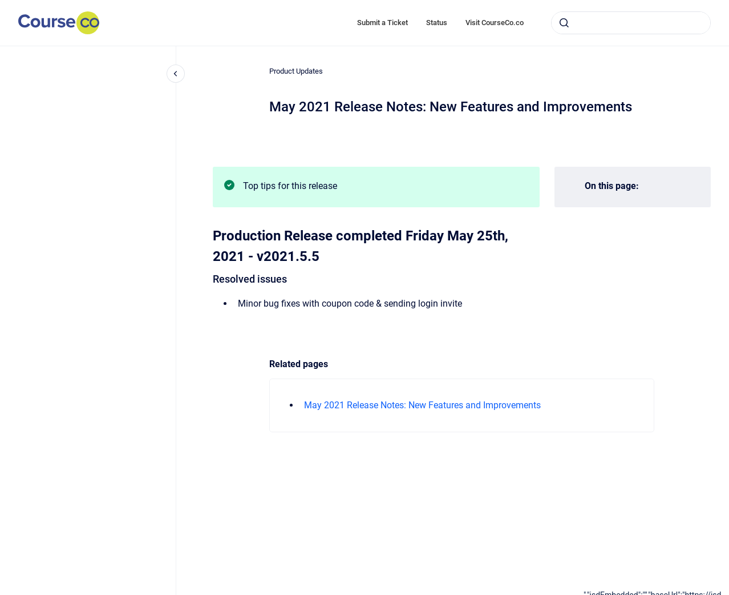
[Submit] (564, 23)
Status (436, 22)
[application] (656, 592)
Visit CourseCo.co (494, 22)
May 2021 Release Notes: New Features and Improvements (422, 405)
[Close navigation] (176, 74)
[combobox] (631, 23)
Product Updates (296, 71)
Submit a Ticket (382, 22)
